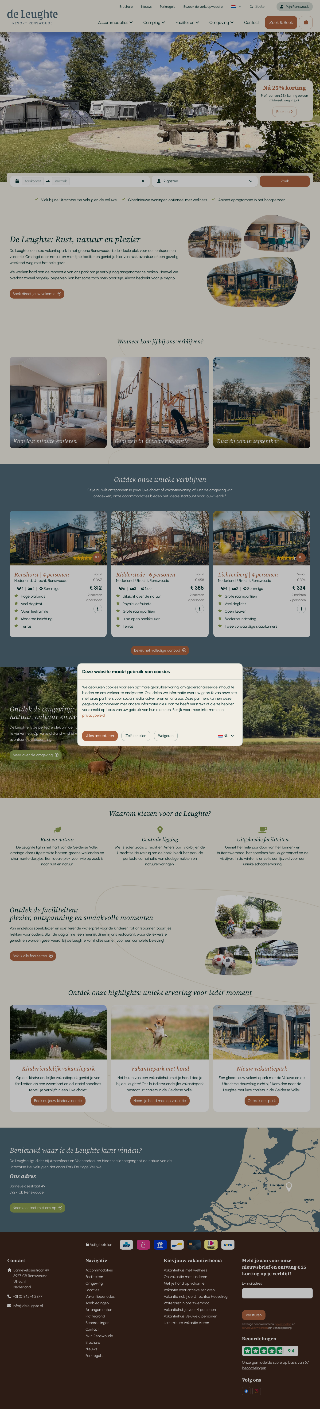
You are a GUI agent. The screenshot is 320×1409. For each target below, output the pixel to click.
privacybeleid (93, 715)
